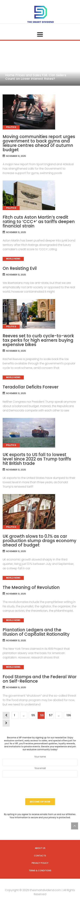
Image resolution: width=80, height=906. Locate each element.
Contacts (40, 855)
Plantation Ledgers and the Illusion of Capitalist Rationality (36, 632)
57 (51, 715)
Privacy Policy (40, 862)
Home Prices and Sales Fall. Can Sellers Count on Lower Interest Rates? (35, 77)
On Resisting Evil (20, 268)
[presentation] (40, 788)
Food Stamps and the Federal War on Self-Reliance (39, 679)
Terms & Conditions (40, 870)
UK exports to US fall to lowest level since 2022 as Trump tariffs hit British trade (37, 459)
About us (40, 848)
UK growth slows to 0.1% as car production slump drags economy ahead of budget (39, 540)
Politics (11, 127)
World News (13, 259)
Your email (40, 772)
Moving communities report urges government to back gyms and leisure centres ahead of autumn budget (39, 143)
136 (68, 715)
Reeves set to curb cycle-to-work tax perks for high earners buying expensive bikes (38, 340)
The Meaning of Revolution (31, 587)
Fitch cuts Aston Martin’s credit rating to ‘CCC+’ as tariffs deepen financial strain (39, 221)
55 (33, 715)
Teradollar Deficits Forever (30, 387)
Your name (40, 760)
